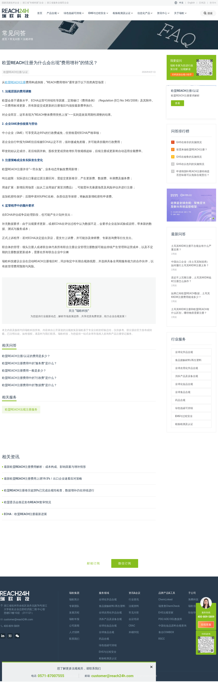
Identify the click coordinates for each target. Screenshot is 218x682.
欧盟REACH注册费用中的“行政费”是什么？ (29, 378)
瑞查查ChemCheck (169, 606)
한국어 (213, 2)
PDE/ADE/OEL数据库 (170, 619)
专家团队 (74, 606)
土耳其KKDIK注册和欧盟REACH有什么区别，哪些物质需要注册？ (190, 311)
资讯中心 (163, 13)
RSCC (161, 638)
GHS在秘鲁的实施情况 (189, 156)
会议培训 (134, 619)
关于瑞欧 (180, 13)
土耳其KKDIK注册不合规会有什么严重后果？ (191, 247)
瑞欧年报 (74, 619)
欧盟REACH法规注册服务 (21, 409)
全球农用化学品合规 (186, 368)
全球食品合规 (182, 392)
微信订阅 (124, 563)
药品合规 (180, 400)
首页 (39, 13)
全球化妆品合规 (184, 384)
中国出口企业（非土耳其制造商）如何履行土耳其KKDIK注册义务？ (190, 263)
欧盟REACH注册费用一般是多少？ (24, 370)
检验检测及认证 (123, 13)
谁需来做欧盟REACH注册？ (191, 149)
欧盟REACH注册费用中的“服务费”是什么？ (29, 363)
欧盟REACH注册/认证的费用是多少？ (26, 356)
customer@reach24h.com (112, 676)
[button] (210, 218)
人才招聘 (74, 632)
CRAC (132, 625)
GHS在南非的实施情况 (189, 142)
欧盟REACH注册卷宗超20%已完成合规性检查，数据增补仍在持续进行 (49, 490)
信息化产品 (145, 13)
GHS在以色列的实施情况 (190, 164)
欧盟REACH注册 (15, 82)
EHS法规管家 (165, 612)
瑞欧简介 (74, 599)
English (191, 2)
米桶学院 (134, 632)
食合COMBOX (166, 632)
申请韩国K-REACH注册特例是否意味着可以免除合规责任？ (192, 173)
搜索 (208, 13)
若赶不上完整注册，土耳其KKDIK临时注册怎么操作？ (191, 279)
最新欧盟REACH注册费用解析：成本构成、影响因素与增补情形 (45, 466)
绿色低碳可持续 (74, 13)
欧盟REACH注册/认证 (15, 72)
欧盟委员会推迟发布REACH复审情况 (27, 502)
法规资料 (134, 606)
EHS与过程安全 (98, 13)
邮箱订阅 (93, 563)
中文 (181, 2)
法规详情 (28, 39)
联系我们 (74, 638)
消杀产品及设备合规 (186, 376)
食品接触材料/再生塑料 (188, 360)
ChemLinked (165, 599)
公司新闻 (74, 625)
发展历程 (74, 612)
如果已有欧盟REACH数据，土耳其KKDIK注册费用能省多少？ (190, 295)
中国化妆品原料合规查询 (172, 625)
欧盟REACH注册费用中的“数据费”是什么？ (29, 385)
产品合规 (53, 13)
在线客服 (206, 624)
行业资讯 (134, 599)
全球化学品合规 (184, 352)
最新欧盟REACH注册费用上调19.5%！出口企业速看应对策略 (43, 478)
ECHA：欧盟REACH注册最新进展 (25, 514)
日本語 (202, 2)
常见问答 (15, 39)
